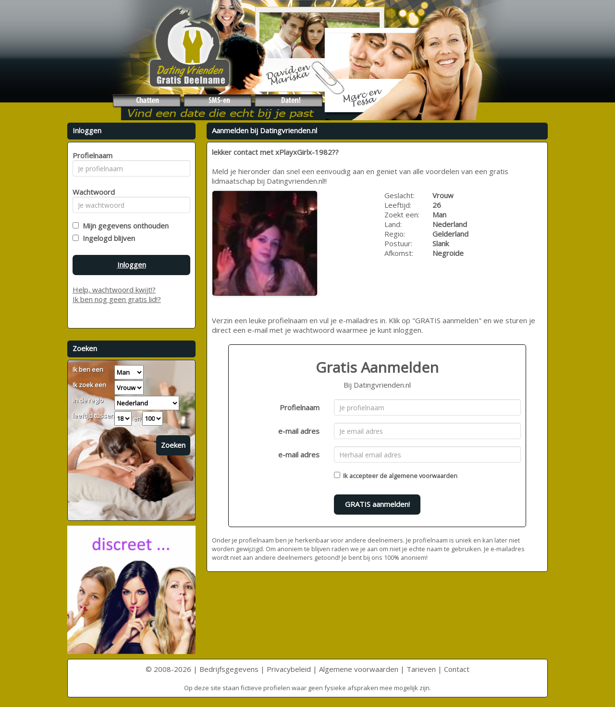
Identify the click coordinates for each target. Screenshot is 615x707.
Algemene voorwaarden (358, 669)
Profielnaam (300, 407)
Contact (456, 669)
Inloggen (131, 264)
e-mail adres (299, 431)
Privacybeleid (289, 669)
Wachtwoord (91, 192)
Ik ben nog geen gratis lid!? (117, 299)
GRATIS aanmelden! (377, 504)
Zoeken (173, 445)
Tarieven (421, 669)
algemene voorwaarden (423, 475)
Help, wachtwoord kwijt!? (114, 289)
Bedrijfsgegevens (228, 669)
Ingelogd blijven (107, 238)
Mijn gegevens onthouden (124, 225)
